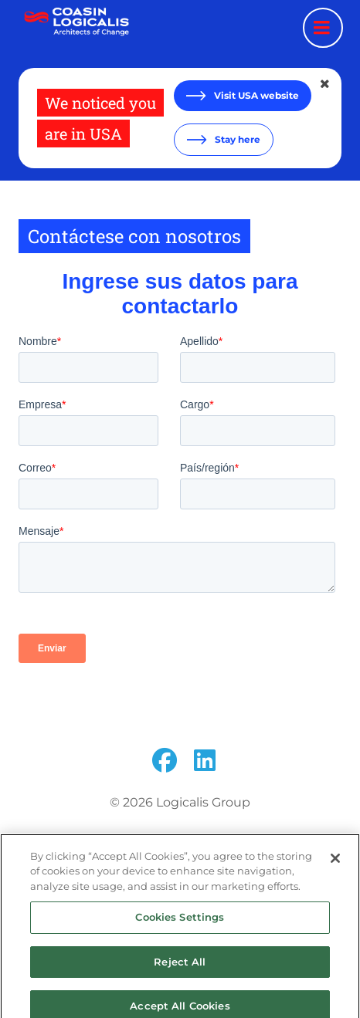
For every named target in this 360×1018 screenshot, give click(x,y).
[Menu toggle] (322, 27)
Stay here (236, 139)
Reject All (179, 970)
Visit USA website (255, 95)
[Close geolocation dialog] (326, 84)
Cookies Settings (179, 925)
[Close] (335, 867)
